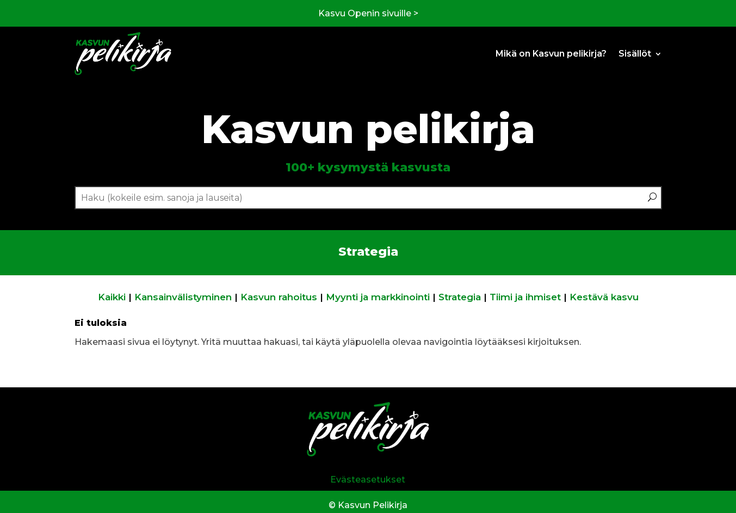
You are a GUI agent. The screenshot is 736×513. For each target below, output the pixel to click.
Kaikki (112, 297)
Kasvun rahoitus (278, 297)
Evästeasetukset (367, 479)
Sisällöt (635, 53)
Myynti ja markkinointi (378, 297)
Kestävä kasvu (604, 297)
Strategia (459, 297)
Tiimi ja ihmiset (525, 297)
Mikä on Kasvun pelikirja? (551, 53)
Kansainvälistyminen (183, 297)
